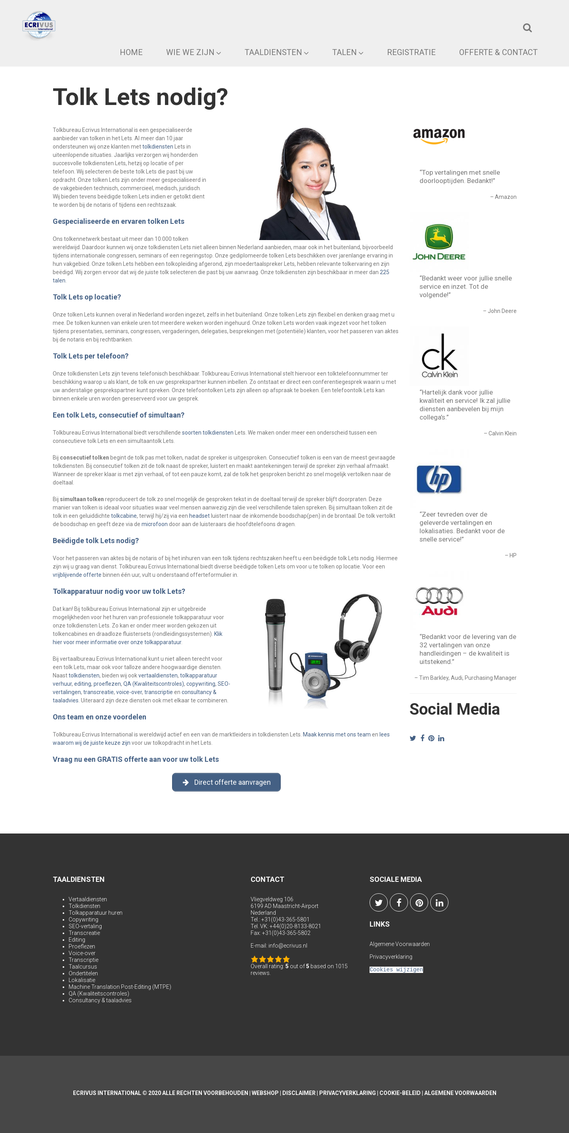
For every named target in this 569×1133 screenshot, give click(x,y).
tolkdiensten (157, 146)
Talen (348, 52)
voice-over (129, 692)
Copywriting (83, 919)
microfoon (155, 524)
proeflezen (107, 684)
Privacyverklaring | (349, 1093)
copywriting (200, 684)
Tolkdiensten (84, 906)
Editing (77, 940)
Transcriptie (83, 960)
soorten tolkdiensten (208, 432)
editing (82, 684)
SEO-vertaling (85, 926)
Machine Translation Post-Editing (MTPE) (120, 987)
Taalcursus (83, 966)
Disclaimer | (300, 1093)
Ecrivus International (107, 1093)
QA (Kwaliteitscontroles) (153, 684)
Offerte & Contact (498, 52)
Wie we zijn (193, 52)
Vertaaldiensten (88, 899)
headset (199, 516)
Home (131, 52)
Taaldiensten (277, 52)
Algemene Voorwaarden (400, 944)
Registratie (411, 52)
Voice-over (82, 953)
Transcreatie (84, 933)
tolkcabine (124, 516)
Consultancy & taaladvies (100, 1000)
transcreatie (98, 692)
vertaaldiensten (158, 675)
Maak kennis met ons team (337, 734)
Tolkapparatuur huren (96, 913)
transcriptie (158, 692)
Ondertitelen (83, 973)
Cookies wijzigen (396, 969)
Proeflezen (82, 946)
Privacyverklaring (391, 957)
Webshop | (267, 1093)
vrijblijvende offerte (77, 575)
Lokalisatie (82, 980)
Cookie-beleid (400, 1093)
